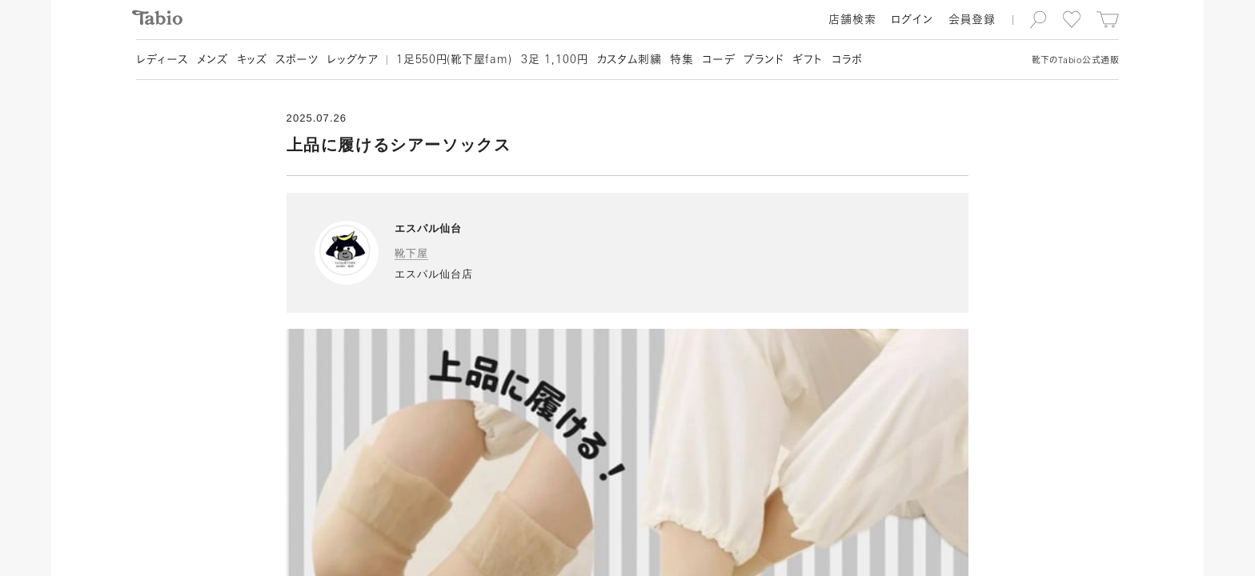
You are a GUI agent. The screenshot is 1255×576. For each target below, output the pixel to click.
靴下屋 (411, 253)
